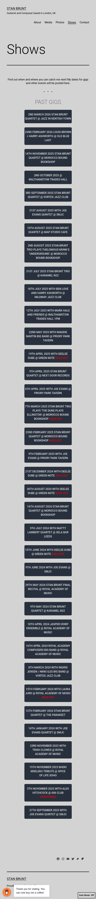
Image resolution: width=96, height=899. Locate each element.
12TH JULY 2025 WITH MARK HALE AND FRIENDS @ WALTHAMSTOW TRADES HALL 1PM (48, 314)
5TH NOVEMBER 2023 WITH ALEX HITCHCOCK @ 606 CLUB (48, 793)
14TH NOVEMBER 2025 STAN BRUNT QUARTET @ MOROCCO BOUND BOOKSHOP (48, 158)
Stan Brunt (16, 8)
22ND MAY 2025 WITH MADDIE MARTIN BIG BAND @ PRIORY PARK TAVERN (48, 336)
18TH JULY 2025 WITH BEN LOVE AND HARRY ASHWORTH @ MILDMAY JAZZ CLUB (48, 293)
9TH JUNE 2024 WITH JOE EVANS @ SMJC (47, 569)
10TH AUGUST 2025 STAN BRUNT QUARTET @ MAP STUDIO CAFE (48, 230)
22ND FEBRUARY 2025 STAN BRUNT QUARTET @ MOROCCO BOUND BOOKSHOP (48, 436)
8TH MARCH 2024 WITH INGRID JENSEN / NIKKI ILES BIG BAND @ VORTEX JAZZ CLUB (48, 671)
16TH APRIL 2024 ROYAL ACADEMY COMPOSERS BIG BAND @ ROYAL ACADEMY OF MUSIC (48, 650)
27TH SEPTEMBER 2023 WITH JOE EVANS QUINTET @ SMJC (48, 812)
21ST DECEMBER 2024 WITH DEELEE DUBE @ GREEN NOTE (48, 473)
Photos (60, 22)
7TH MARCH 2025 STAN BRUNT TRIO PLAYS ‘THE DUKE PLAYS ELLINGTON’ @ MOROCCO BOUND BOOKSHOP (48, 412)
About (37, 22)
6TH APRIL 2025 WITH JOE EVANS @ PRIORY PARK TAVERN (48, 391)
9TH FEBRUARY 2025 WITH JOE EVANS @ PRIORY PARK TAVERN (48, 456)
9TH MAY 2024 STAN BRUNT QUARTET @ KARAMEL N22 (48, 608)
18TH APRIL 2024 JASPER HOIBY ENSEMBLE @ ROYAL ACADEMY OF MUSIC (48, 628)
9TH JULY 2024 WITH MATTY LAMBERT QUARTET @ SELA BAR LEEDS (48, 532)
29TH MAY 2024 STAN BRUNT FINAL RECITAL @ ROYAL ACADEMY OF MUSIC (47, 589)
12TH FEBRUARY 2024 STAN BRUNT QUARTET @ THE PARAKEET (48, 713)
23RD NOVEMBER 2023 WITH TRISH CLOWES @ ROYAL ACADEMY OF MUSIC (48, 750)
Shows (72, 22)
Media (48, 22)
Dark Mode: (86, 895)
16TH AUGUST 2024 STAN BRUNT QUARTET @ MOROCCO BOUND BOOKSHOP (48, 510)
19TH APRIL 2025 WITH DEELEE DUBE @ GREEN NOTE (48, 356)
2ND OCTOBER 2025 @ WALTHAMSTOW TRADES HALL (48, 177)
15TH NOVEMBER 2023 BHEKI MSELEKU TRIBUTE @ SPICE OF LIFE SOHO (48, 771)
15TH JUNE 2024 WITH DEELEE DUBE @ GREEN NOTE (48, 552)
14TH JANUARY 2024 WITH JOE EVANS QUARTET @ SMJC (48, 730)
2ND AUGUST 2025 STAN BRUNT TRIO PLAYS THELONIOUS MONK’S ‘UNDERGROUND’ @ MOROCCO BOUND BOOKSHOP (48, 252)
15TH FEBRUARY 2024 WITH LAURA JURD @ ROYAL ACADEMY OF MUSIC (48, 693)
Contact (84, 22)
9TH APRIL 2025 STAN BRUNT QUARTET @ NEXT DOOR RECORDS (48, 373)
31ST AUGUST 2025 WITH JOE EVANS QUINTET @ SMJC (48, 212)
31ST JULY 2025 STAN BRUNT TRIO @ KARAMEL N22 (48, 273)
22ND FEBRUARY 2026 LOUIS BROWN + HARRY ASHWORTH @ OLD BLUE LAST (48, 136)
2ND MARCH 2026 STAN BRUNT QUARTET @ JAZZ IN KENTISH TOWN (48, 116)
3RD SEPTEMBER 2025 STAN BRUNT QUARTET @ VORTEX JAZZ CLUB (47, 195)
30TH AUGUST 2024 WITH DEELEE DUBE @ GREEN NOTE (48, 491)
